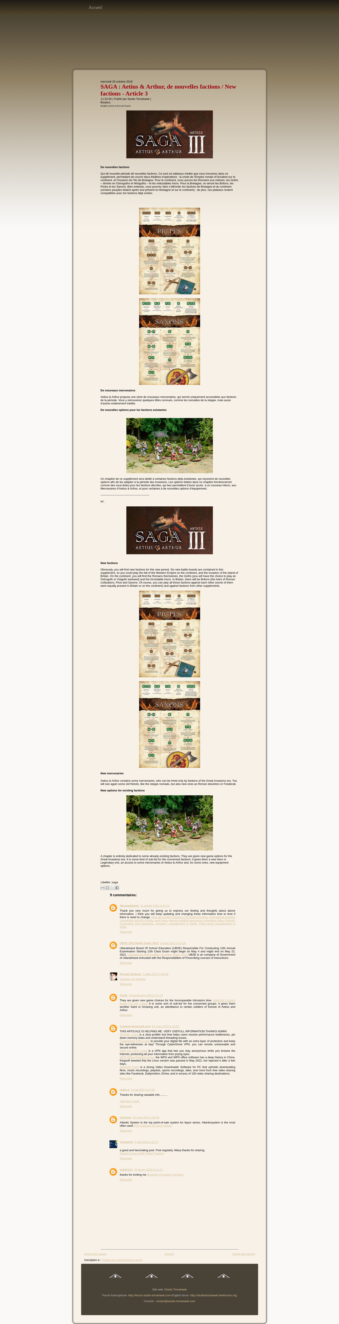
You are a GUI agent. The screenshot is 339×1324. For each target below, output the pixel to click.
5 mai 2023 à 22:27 (147, 1142)
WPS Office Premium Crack (137, 1057)
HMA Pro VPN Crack (134, 1050)
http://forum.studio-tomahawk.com (149, 1295)
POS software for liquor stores (152, 1125)
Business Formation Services (165, 1174)
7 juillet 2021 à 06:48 (155, 974)
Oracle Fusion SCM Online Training (142, 1153)
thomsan (126, 1117)
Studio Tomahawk (138, 98)
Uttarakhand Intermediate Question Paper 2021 (157, 954)
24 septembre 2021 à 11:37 (146, 995)
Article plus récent (95, 1254)
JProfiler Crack (130, 1034)
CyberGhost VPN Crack (135, 1041)
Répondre (126, 931)
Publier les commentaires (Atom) (122, 1260)
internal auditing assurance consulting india (196, 920)
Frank (123, 995)
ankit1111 (126, 1169)
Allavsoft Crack (129, 1067)
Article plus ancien (243, 1254)
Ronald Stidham (130, 974)
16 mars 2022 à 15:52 (165, 1026)
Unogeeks (126, 1142)
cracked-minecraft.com (135, 1026)
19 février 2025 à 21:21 (148, 1169)
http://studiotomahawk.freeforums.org (213, 1295)
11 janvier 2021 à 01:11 (155, 905)
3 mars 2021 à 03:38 (173, 943)
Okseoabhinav (129, 905)
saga (115, 882)
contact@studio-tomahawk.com (175, 1301)
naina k (125, 1089)
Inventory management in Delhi (176, 923)
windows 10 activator (133, 979)
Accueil (95, 7)
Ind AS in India (143, 920)
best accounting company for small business (179, 917)
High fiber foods (130, 1101)
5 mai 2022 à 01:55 (143, 1089)
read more (160, 920)
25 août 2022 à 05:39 (146, 1117)
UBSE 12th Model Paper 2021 (139, 943)
